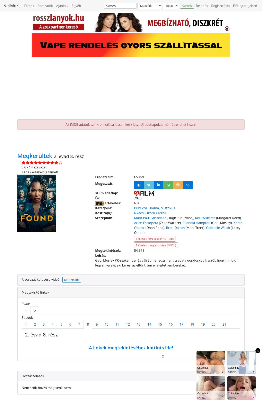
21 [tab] (224, 324)
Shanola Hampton (196, 223)
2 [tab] (35, 311)
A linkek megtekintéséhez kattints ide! (131, 347)
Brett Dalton (175, 227)
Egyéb (76, 5)
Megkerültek (35, 156)
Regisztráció (220, 5)
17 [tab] (181, 324)
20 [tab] (214, 324)
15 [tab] (160, 324)
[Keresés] (120, 6)
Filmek (29, 5)
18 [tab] (192, 324)
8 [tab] (88, 324)
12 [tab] (128, 324)
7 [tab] (79, 324)
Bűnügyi (140, 208)
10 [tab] (106, 324)
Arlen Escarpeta (146, 223)
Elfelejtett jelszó (245, 5)
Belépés (202, 5)
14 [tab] (149, 324)
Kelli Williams (205, 218)
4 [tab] (52, 324)
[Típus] (171, 6)
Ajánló (61, 5)
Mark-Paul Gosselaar (150, 218)
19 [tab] (203, 324)
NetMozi (11, 5)
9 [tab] (97, 324)
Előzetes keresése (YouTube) (155, 239)
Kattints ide (71, 280)
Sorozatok (45, 5)
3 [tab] (44, 324)
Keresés (187, 5)
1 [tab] (26, 311)
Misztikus (168, 208)
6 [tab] (70, 324)
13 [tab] (138, 324)
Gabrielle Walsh (218, 227)
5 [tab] (61, 324)
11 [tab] (117, 324)
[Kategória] (149, 6)
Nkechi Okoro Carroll (150, 213)
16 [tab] (171, 324)
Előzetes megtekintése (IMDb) (156, 245)
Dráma (154, 208)
